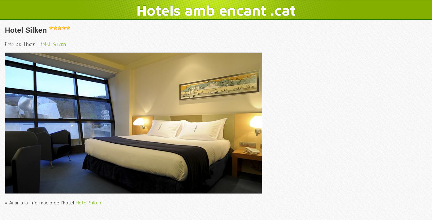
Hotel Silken (26, 30)
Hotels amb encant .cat (216, 10)
